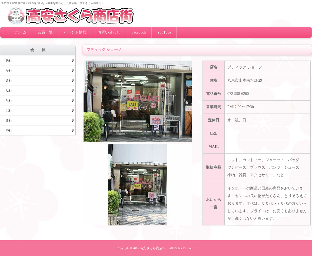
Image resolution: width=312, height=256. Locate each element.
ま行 (40, 120)
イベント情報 (75, 32)
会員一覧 (45, 32)
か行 (40, 70)
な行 (40, 100)
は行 (40, 110)
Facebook (138, 32)
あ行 (40, 60)
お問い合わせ (109, 32)
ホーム (20, 32)
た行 (40, 90)
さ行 (40, 80)
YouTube (164, 32)
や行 (40, 130)
